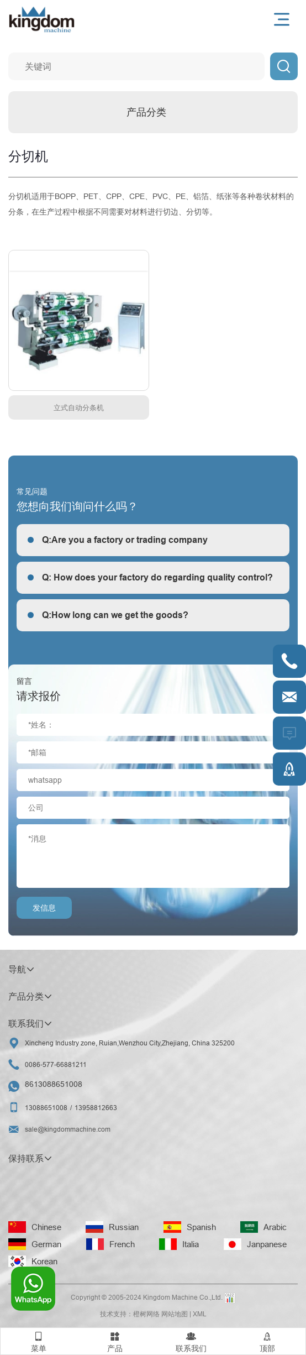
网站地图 (174, 1314)
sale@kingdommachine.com (67, 1129)
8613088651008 (53, 1084)
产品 (115, 1340)
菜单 (39, 1340)
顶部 (267, 1340)
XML (200, 1314)
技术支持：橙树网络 (130, 1314)
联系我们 (191, 1340)
